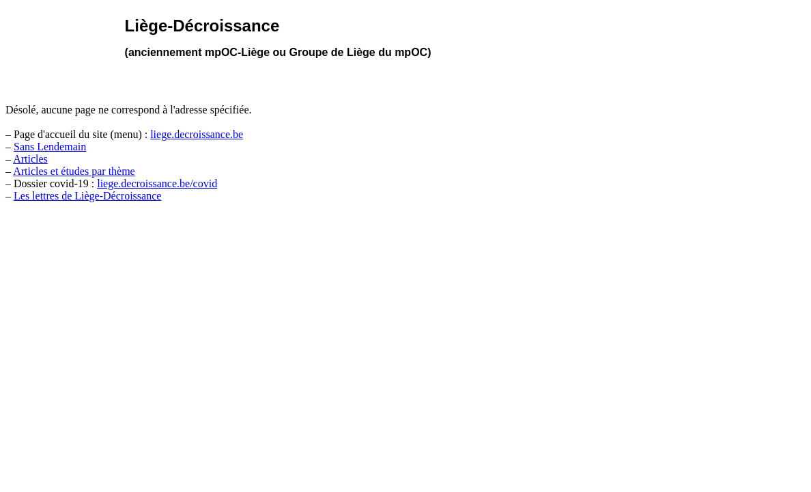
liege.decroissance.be (196, 134)
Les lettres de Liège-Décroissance (87, 196)
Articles (30, 159)
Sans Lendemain (50, 146)
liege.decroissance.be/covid (157, 183)
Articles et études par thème (74, 171)
